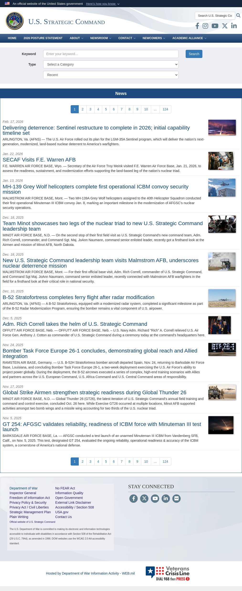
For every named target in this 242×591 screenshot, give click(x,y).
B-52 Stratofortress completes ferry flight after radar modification (78, 297)
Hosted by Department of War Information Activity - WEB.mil (90, 573)
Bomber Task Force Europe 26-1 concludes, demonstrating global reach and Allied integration (100, 353)
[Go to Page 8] (130, 109)
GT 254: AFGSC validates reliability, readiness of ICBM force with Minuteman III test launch (102, 426)
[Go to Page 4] (98, 109)
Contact (127, 38)
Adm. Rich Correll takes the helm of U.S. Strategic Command (75, 324)
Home (12, 38)
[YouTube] (155, 499)
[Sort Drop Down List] (111, 75)
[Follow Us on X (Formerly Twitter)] (144, 499)
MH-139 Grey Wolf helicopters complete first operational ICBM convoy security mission (96, 189)
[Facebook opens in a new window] (197, 27)
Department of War (24, 488)
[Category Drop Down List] (111, 64)
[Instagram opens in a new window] (205, 27)
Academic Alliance (189, 38)
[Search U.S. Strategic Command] (215, 16)
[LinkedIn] (166, 499)
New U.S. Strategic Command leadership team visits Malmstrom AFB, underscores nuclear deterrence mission (101, 263)
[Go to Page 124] (165, 109)
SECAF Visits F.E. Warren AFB (39, 160)
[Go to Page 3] (90, 109)
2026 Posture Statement (43, 38)
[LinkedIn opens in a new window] (234, 27)
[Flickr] (176, 499)
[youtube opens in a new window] (214, 27)
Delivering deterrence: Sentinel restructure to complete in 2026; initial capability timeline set (96, 130)
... (155, 109)
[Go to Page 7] (122, 109)
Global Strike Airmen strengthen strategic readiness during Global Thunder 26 (94, 392)
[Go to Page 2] (83, 109)
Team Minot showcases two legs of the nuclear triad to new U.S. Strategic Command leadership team (103, 226)
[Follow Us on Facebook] (133, 499)
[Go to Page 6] (114, 109)
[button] (103, 3)
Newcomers (154, 38)
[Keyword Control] (111, 54)
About (76, 38)
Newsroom (100, 38)
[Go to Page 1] (75, 109)
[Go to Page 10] (146, 109)
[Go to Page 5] (106, 109)
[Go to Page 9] (137, 109)
